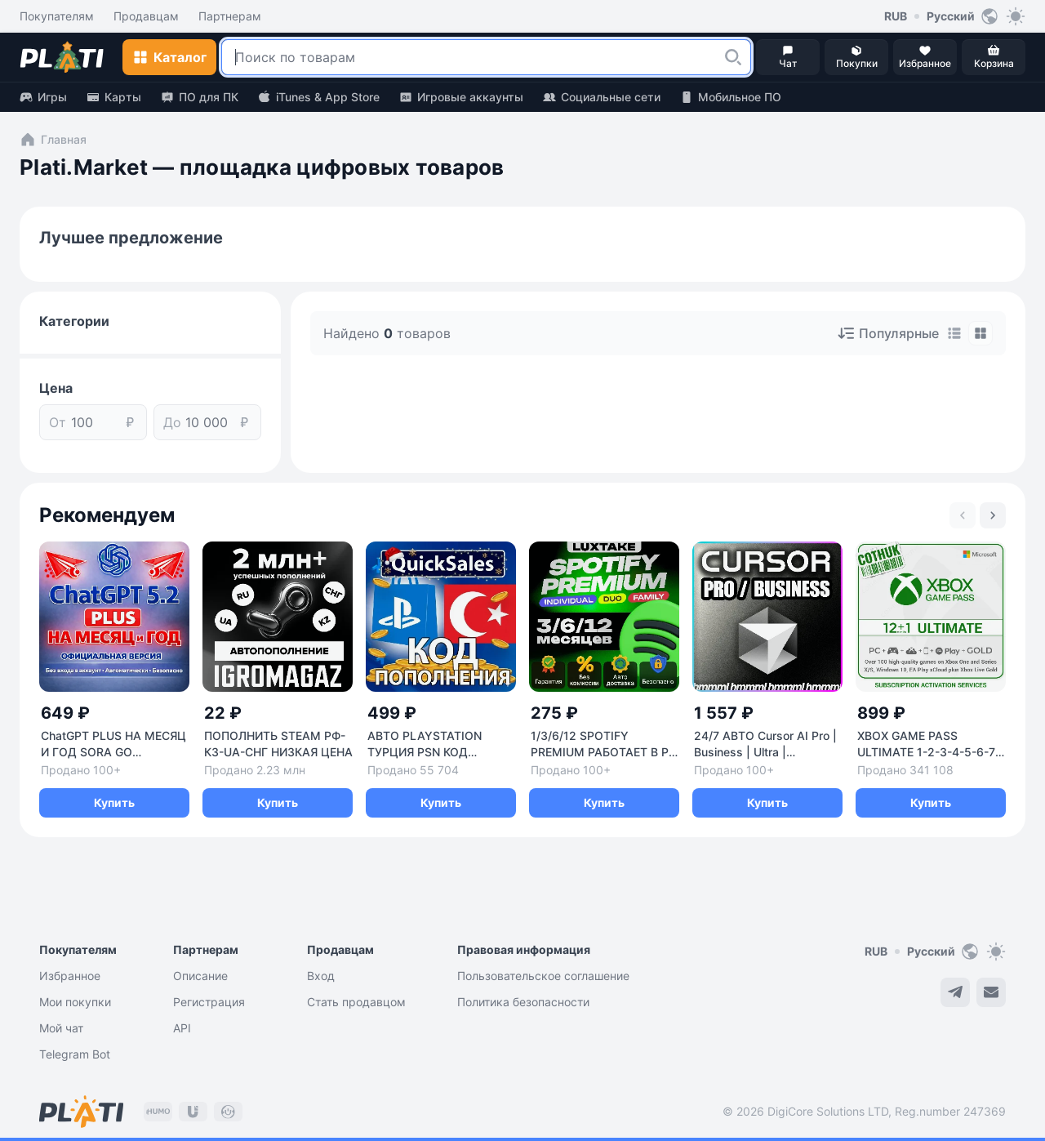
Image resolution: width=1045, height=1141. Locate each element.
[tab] (954, 333)
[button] (733, 57)
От (57, 422)
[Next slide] (993, 515)
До (172, 422)
